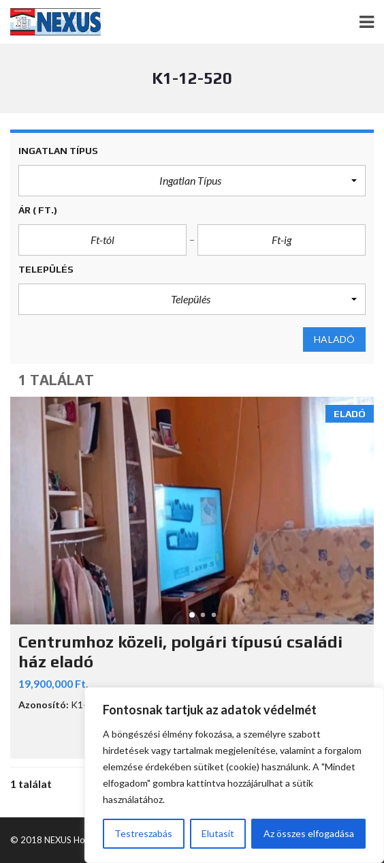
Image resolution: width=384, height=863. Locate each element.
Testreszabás (143, 833)
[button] (192, 180)
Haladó (334, 339)
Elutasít (218, 833)
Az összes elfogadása (308, 833)
